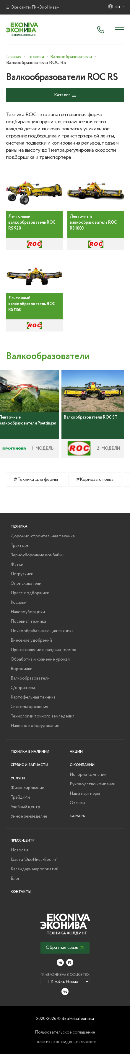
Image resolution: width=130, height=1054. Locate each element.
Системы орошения (29, 707)
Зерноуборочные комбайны (37, 555)
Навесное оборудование (35, 726)
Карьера (77, 816)
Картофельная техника (33, 697)
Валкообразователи (30, 678)
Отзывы (77, 803)
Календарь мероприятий (34, 869)
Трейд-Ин (20, 797)
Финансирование (27, 788)
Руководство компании (93, 784)
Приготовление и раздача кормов (43, 650)
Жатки (17, 565)
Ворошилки (21, 669)
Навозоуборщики (28, 612)
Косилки (19, 603)
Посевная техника (28, 621)
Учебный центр (25, 807)
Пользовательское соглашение (65, 1032)
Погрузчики (22, 574)
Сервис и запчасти (29, 765)
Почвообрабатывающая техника (42, 631)
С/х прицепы (23, 688)
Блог (15, 879)
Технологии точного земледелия (42, 716)
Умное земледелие (29, 816)
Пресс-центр (23, 840)
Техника (19, 526)
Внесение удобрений (31, 640)
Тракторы (20, 546)
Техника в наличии (30, 751)
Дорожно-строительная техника (43, 536)
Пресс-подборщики (30, 593)
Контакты (21, 891)
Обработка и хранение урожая (40, 659)
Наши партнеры (85, 794)
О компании (82, 765)
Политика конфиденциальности (65, 1041)
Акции (76, 751)
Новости (19, 850)
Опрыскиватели (26, 584)
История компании (88, 775)
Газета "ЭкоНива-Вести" (34, 860)
